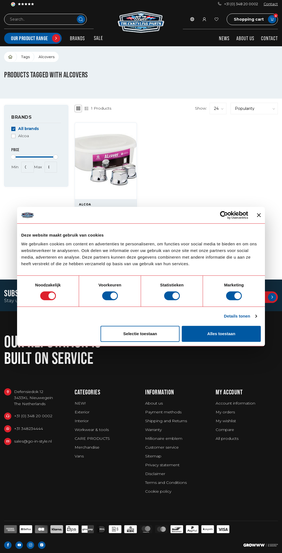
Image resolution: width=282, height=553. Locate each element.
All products (227, 438)
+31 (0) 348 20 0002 (238, 4)
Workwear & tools (92, 429)
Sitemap (153, 456)
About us (245, 38)
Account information (235, 403)
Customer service (162, 447)
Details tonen (237, 316)
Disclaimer (155, 473)
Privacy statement (162, 464)
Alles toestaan (221, 333)
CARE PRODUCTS (92, 438)
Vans (79, 456)
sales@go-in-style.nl (33, 441)
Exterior (82, 412)
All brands (28, 129)
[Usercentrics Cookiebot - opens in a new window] (224, 215)
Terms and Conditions (166, 482)
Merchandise (87, 447)
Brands (77, 38)
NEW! (80, 403)
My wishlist (226, 420)
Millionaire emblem (163, 438)
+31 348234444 (28, 428)
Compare (225, 429)
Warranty (153, 429)
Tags (25, 57)
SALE (98, 38)
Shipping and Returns (166, 420)
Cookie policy (158, 491)
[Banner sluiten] (259, 215)
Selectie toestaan (140, 333)
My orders (225, 412)
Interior (82, 420)
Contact (271, 4)
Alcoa (23, 136)
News (224, 38)
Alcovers (47, 57)
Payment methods (163, 412)
